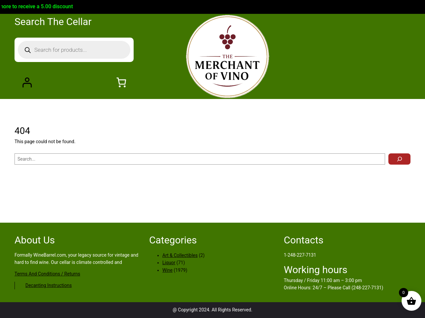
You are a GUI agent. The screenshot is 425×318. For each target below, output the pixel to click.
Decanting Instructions (48, 285)
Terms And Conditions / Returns (47, 273)
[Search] (399, 159)
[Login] (27, 82)
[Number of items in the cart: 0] (121, 82)
